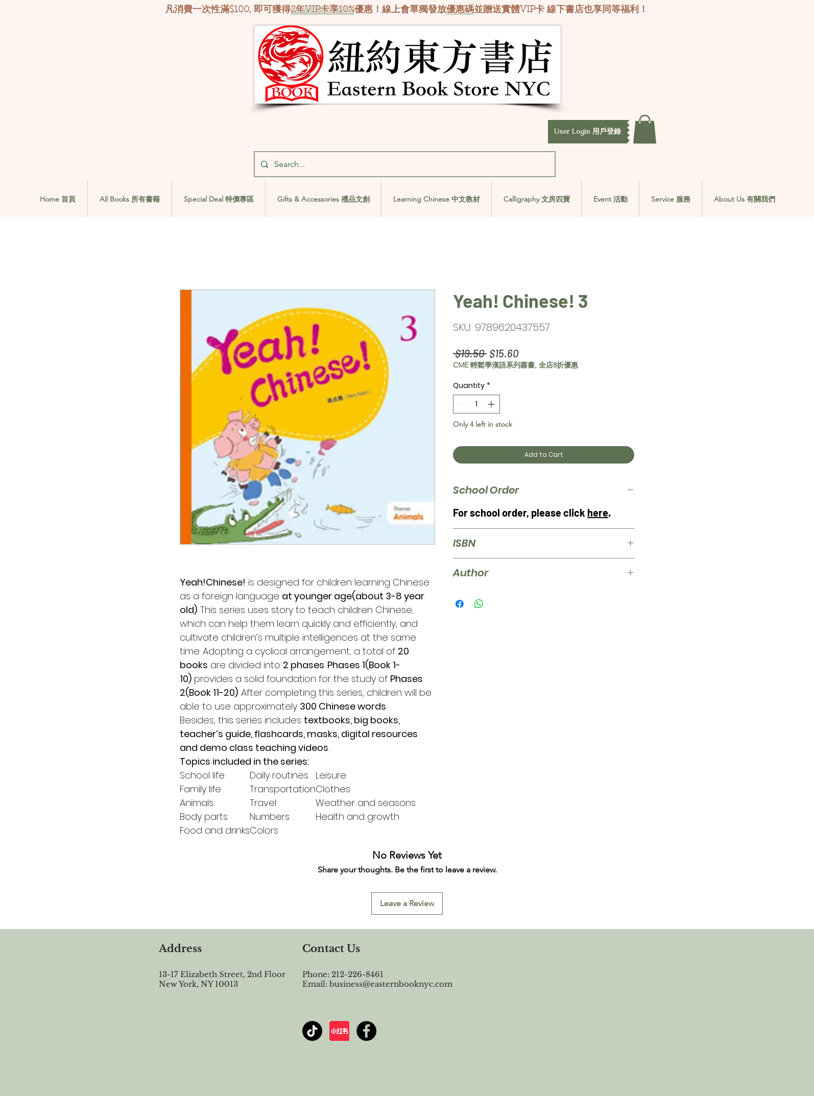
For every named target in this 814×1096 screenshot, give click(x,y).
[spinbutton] (476, 404)
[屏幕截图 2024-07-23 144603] (339, 1031)
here (597, 512)
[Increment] (492, 404)
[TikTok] (312, 1031)
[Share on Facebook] (459, 604)
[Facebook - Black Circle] (366, 1031)
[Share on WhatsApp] (479, 604)
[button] (587, 131)
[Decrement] (460, 404)
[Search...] (403, 164)
